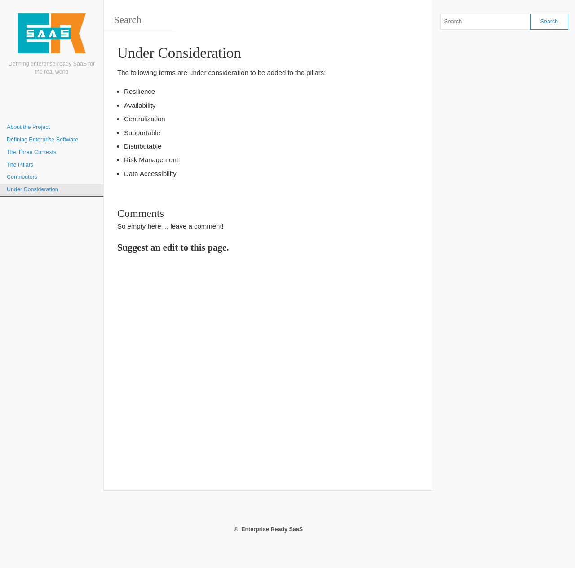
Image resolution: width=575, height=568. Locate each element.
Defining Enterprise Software (42, 139)
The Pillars (20, 165)
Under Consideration (32, 189)
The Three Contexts (31, 152)
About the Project (28, 127)
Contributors (22, 177)
